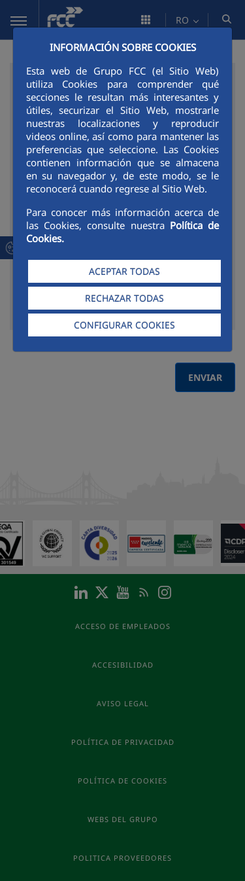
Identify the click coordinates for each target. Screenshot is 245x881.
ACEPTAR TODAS (124, 271)
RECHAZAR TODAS (124, 298)
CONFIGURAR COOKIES (124, 325)
